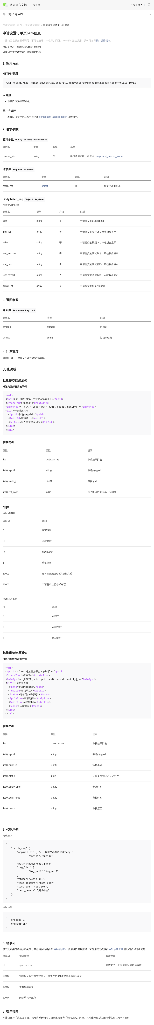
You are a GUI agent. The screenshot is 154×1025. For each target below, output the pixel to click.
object (44, 186)
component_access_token (53, 116)
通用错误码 (60, 949)
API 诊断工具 (116, 949)
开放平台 (135, 4)
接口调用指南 (103, 40)
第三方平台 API (13, 14)
